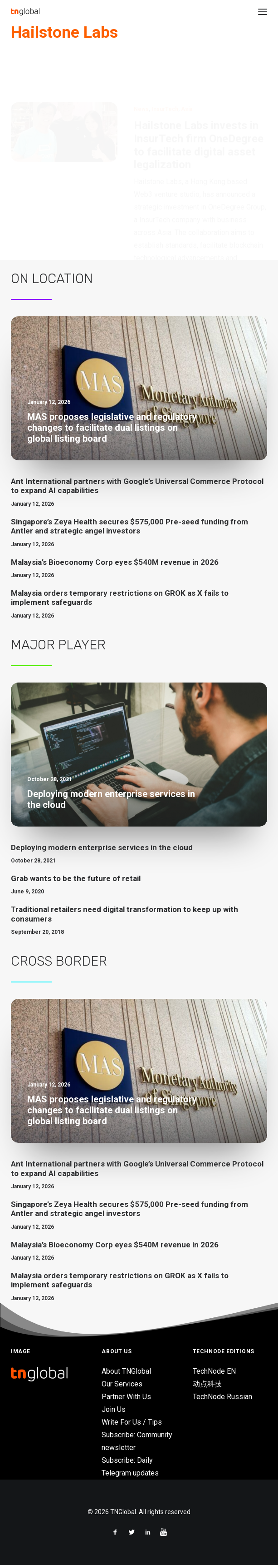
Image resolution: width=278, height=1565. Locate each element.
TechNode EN (214, 1371)
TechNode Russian (222, 1396)
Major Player (58, 645)
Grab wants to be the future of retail (76, 878)
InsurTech (164, 65)
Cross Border (59, 961)
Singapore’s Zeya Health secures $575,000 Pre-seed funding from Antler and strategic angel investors (129, 526)
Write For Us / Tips (132, 1422)
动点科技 (207, 1384)
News (141, 65)
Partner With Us (126, 1396)
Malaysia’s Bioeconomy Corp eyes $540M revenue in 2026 (115, 562)
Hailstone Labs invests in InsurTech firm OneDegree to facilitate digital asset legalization (198, 101)
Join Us (114, 1409)
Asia (186, 65)
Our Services (122, 1384)
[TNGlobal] (25, 11)
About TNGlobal (126, 1371)
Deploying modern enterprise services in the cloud (102, 847)
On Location (52, 278)
